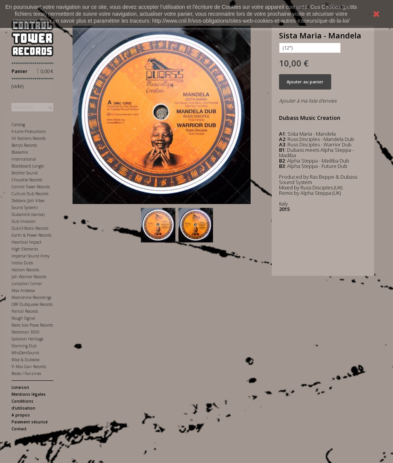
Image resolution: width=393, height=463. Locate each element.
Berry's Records (24, 145)
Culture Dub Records (30, 193)
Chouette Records (27, 180)
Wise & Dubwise (26, 359)
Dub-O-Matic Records (30, 228)
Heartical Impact (26, 242)
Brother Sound (25, 173)
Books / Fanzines (26, 373)
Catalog (18, 124)
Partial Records (25, 311)
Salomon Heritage (27, 339)
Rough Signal (23, 318)
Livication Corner (27, 283)
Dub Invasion (24, 221)
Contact (19, 428)
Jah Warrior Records (29, 276)
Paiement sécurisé (30, 422)
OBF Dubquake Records (32, 304)
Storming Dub (24, 345)
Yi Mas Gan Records (29, 366)
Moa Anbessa (23, 290)
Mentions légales (29, 394)
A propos (21, 415)
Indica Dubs (22, 263)
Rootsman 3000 (26, 332)
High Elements (25, 249)
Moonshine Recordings (31, 297)
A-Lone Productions (29, 131)
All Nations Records (29, 138)
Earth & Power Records (31, 235)
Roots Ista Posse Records (32, 325)
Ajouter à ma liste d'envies (308, 100)
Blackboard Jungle (28, 166)
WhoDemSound (25, 352)
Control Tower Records (31, 186)
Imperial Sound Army (31, 256)
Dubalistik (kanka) (28, 214)
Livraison (20, 387)
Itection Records (25, 269)
